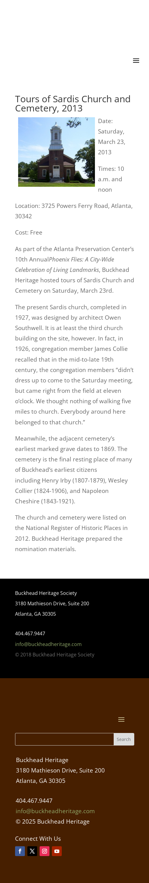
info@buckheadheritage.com (48, 644)
